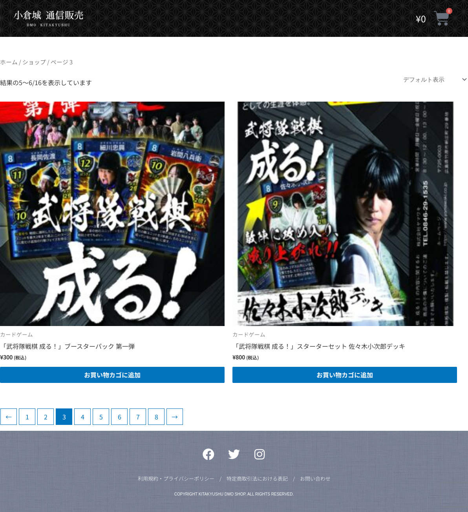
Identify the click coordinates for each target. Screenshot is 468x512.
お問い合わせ (315, 478)
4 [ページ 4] (82, 416)
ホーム (9, 62)
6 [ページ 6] (119, 416)
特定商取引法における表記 (257, 478)
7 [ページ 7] (138, 416)
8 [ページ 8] (156, 416)
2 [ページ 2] (46, 416)
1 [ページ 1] (27, 416)
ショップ (34, 62)
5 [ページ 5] (101, 416)
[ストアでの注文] (433, 79)
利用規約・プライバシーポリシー (176, 478)
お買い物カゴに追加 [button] (112, 374)
